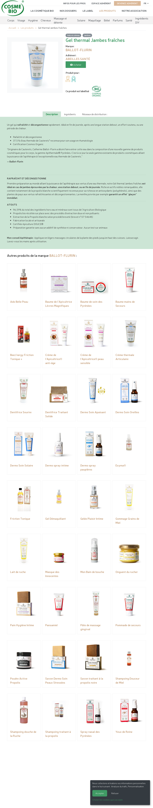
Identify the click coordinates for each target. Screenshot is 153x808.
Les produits (107, 10)
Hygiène (33, 20)
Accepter (99, 793)
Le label (88, 10)
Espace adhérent (101, 3)
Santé (129, 20)
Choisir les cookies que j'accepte (107, 799)
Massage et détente (60, 20)
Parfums (118, 20)
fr (145, 3)
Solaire (81, 20)
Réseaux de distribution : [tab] (94, 114)
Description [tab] (52, 114)
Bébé (107, 20)
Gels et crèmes (73, 35)
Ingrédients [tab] (70, 114)
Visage (21, 20)
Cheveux (46, 20)
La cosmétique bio (42, 10)
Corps (10, 20)
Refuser (115, 793)
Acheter (75, 64)
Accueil (12, 27)
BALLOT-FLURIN (62, 255)
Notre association (134, 10)
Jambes (87, 35)
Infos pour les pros (74, 3)
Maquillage (94, 20)
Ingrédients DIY (141, 20)
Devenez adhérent (127, 3)
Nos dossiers (68, 10)
